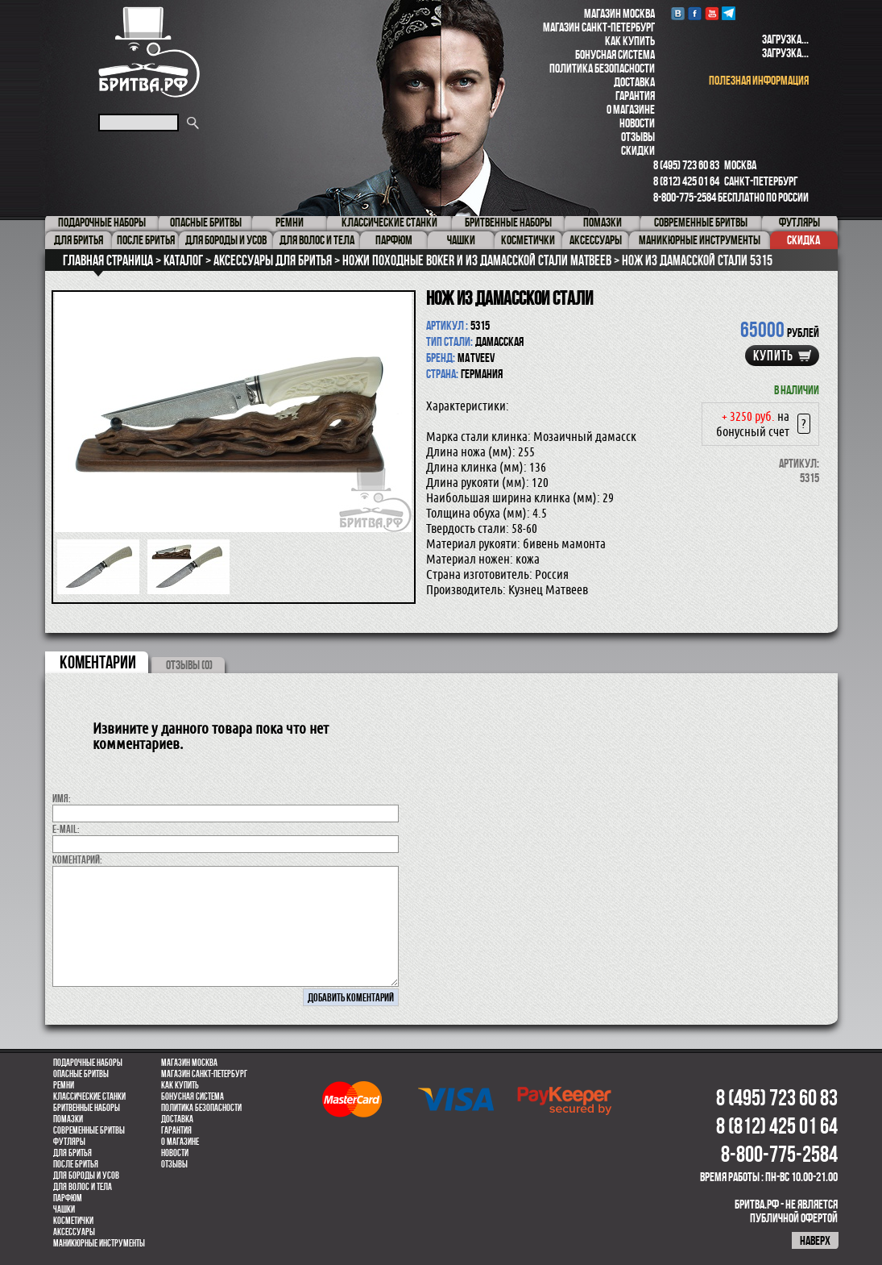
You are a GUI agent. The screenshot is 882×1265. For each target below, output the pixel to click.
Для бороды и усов (86, 1175)
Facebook (695, 13)
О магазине (631, 109)
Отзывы (638, 137)
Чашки (64, 1209)
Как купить (630, 41)
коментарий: (77, 859)
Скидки (638, 150)
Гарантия (635, 95)
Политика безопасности (602, 68)
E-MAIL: (66, 828)
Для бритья (72, 1153)
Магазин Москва (619, 13)
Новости (637, 123)
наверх (815, 1240)
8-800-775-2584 (684, 197)
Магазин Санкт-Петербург (599, 27)
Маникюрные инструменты (99, 1243)
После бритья (75, 1164)
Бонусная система (615, 54)
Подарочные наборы (87, 1062)
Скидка (803, 240)
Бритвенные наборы (86, 1107)
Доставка (634, 82)
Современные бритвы (89, 1130)
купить (773, 355)
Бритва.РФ (149, 52)
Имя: (61, 798)
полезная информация (759, 80)
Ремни (63, 1085)
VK (678, 13)
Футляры (69, 1141)
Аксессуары (74, 1232)
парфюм (67, 1198)
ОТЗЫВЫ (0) (189, 665)
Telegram (728, 13)
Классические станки (89, 1096)
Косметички (73, 1220)
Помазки (68, 1119)
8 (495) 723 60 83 (686, 165)
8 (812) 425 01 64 (686, 181)
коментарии (98, 661)
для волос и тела (82, 1186)
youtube (711, 13)
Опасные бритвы (81, 1074)
